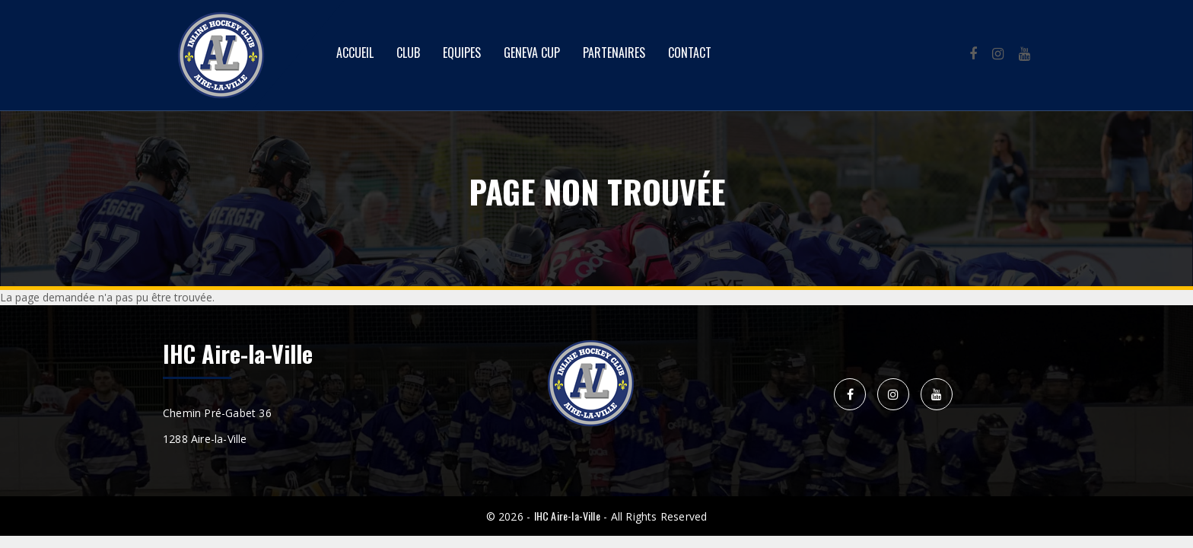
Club (408, 52)
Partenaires (614, 52)
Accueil (355, 52)
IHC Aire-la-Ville (567, 516)
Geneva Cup (532, 52)
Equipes (462, 52)
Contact (689, 52)
